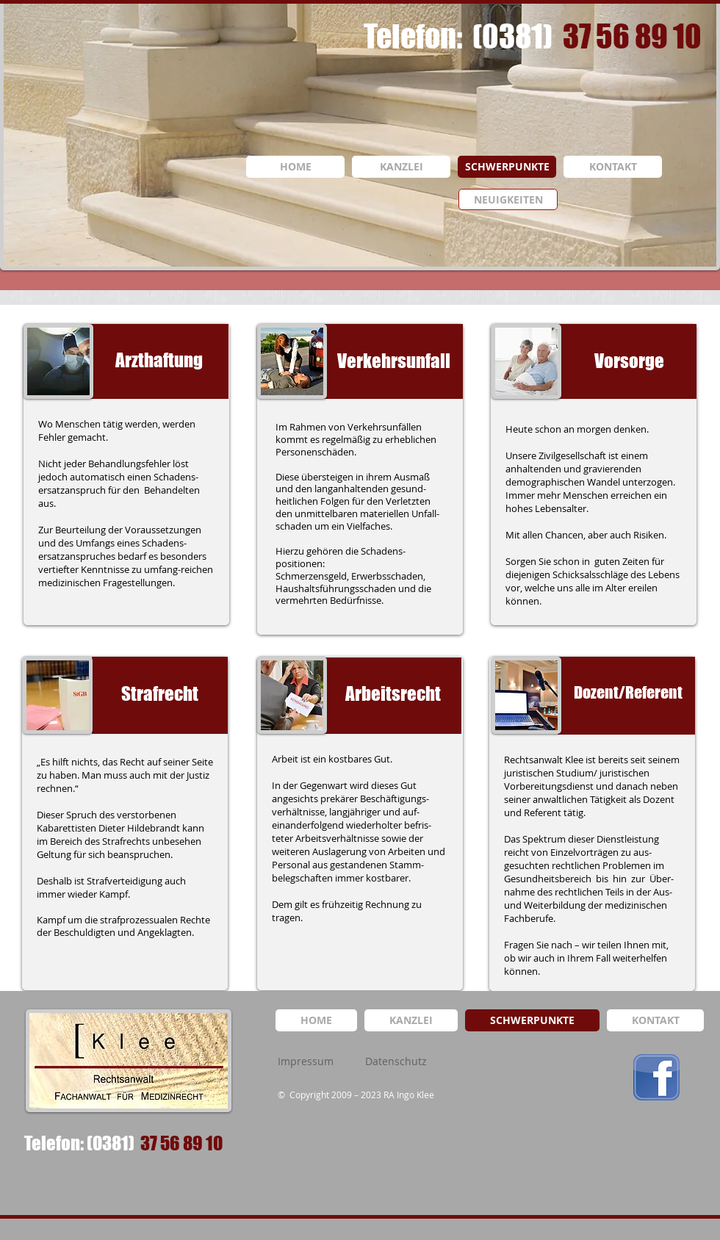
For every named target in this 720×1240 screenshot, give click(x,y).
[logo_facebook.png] (656, 1077)
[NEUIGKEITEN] (508, 199)
